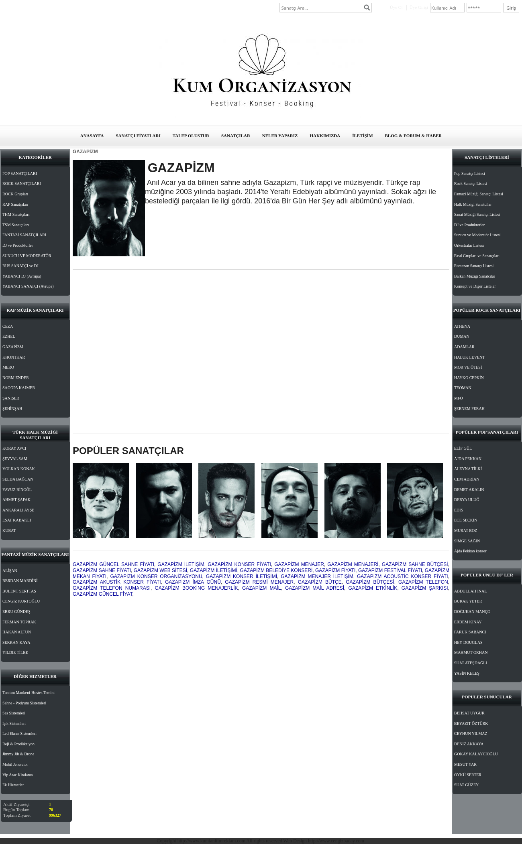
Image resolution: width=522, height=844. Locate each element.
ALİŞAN (9, 570)
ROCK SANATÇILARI (21, 183)
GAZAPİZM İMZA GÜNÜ (193, 582)
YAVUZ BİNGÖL (17, 489)
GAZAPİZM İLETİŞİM (180, 564)
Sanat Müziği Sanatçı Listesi (477, 214)
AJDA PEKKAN (467, 458)
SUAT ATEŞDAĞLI (470, 663)
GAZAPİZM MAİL (261, 588)
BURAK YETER (468, 601)
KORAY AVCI (14, 448)
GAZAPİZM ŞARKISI (425, 588)
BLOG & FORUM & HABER (413, 135)
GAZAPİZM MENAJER (299, 564)
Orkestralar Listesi (469, 245)
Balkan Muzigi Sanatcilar (474, 276)
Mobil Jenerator (15, 764)
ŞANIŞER (10, 398)
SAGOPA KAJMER (18, 387)
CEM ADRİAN (466, 479)
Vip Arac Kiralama (17, 775)
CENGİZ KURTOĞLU (21, 601)
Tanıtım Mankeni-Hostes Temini (28, 692)
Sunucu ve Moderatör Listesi (477, 235)
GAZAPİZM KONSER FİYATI (239, 564)
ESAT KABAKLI (16, 520)
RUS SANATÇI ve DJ (20, 266)
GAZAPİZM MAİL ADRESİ (314, 588)
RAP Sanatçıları (15, 204)
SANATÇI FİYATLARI (138, 135)
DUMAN (461, 336)
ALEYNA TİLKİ (468, 469)
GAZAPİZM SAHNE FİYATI (102, 570)
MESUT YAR (465, 764)
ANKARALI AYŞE (18, 510)
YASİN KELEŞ (466, 673)
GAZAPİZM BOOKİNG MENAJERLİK (196, 588)
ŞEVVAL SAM (14, 458)
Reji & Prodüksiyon (18, 744)
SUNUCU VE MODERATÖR (26, 256)
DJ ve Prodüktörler (17, 245)
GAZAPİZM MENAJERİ (352, 564)
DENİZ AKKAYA (468, 744)
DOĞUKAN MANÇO (472, 611)
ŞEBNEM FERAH (469, 408)
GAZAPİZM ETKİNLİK (373, 588)
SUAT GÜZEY (466, 785)
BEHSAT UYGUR (469, 713)
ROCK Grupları (15, 194)
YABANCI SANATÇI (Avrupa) (28, 286)
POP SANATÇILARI (19, 173)
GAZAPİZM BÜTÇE (320, 582)
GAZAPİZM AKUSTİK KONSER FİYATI (117, 582)
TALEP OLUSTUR (191, 135)
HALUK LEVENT (469, 357)
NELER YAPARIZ (280, 135)
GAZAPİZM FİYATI (335, 570)
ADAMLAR (464, 347)
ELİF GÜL (463, 448)
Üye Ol (396, 7)
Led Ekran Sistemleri (19, 733)
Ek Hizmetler (13, 785)
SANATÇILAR (235, 135)
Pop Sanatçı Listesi (469, 173)
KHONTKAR (13, 357)
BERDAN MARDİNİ (20, 580)
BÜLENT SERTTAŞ (19, 591)
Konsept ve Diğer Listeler (475, 286)
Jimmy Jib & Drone (18, 754)
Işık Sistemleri (14, 723)
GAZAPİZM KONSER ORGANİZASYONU (156, 576)
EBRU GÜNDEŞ (16, 611)
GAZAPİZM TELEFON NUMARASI (112, 588)
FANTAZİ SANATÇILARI (24, 235)
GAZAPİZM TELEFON (423, 582)
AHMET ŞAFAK (16, 499)
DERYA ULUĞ (466, 499)
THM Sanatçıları (15, 214)
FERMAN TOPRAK (19, 622)
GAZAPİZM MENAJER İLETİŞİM (317, 576)
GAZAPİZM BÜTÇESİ (370, 582)
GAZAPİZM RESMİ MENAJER (259, 582)
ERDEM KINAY (468, 622)
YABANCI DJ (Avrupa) (21, 276)
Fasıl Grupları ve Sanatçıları (477, 256)
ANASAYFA (92, 135)
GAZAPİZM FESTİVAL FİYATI (390, 570)
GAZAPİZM (12, 347)
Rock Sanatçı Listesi (470, 183)
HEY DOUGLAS (468, 642)
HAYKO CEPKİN (469, 377)
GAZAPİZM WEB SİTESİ (160, 570)
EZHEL (8, 336)
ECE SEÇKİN (465, 520)
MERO (8, 367)
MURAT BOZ (465, 530)
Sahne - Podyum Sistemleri (24, 703)
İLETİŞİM (362, 135)
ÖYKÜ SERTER (467, 775)
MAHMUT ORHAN (470, 652)
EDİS (458, 510)
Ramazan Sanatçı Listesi (473, 266)
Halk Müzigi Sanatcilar (472, 204)
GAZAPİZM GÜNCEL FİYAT (102, 594)
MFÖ (458, 398)
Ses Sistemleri (13, 713)
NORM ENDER (15, 377)
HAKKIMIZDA (325, 135)
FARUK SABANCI (470, 632)
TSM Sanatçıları (15, 225)
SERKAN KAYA (16, 642)
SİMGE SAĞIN (467, 541)
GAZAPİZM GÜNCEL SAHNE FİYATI (113, 564)
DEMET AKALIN (469, 489)
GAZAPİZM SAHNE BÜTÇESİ (415, 564)
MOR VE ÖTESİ (468, 367)
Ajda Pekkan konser (470, 551)
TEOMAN (462, 387)
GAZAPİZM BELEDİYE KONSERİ (276, 570)
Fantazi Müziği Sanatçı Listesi (478, 194)
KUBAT (9, 530)
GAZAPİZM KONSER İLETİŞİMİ (241, 576)
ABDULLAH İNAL (470, 591)
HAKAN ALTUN (16, 632)
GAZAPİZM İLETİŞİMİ (213, 570)
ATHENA (462, 326)
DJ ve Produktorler (469, 225)
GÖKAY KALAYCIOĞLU (476, 754)
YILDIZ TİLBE (15, 652)
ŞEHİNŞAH (12, 408)
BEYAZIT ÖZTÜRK (471, 723)
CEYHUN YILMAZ (470, 733)
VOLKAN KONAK (18, 469)
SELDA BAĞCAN (17, 479)
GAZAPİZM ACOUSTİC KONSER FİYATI (402, 576)
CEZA (7, 326)
